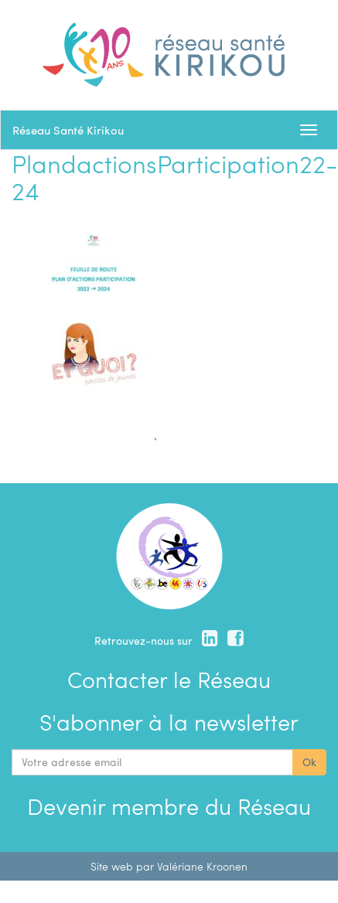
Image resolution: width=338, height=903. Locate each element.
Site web (111, 866)
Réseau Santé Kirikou (68, 130)
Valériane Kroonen (202, 866)
